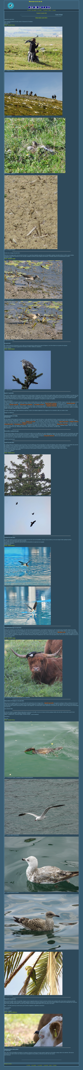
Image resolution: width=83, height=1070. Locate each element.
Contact (54, 10)
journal (46, 10)
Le (44, 10)
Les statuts (34, 10)
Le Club (29, 10)
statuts (34, 1065)
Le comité (39, 10)
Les (32, 1065)
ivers (50, 10)
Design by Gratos (8, 1063)
